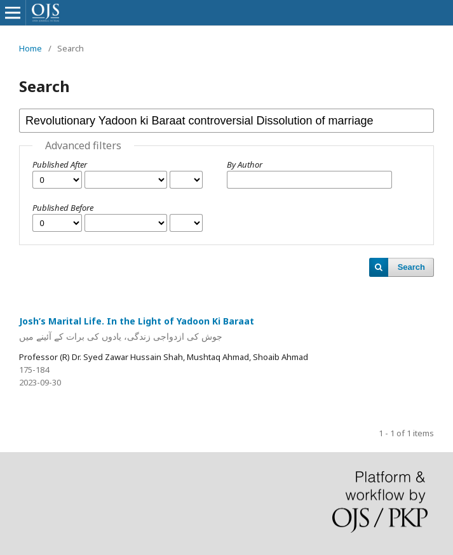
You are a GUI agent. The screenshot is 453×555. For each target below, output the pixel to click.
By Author (244, 164)
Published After (59, 164)
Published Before (62, 207)
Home (30, 48)
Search (411, 267)
